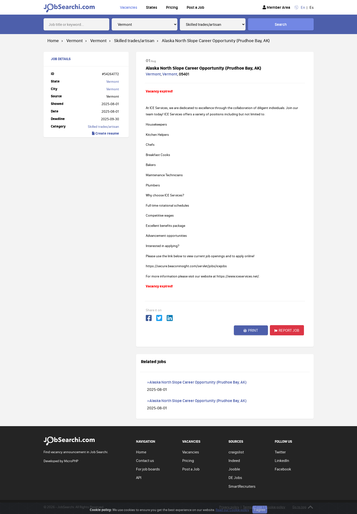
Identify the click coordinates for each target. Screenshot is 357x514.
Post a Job (195, 7)
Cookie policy (275, 507)
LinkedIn (282, 460)
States (151, 7)
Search (281, 24)
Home (141, 452)
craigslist (236, 452)
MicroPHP (71, 461)
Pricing (172, 7)
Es (312, 7)
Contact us (145, 460)
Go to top (303, 507)
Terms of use (252, 507)
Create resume (105, 133)
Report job (286, 330)
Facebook (283, 469)
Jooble (234, 469)
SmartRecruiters (242, 486)
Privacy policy (229, 507)
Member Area (276, 7)
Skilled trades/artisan (103, 126)
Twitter (280, 452)
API (138, 477)
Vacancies (128, 7)
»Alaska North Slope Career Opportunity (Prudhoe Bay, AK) (197, 382)
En (303, 7)
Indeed (234, 460)
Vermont (112, 81)
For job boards (148, 469)
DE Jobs (235, 477)
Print (251, 330)
